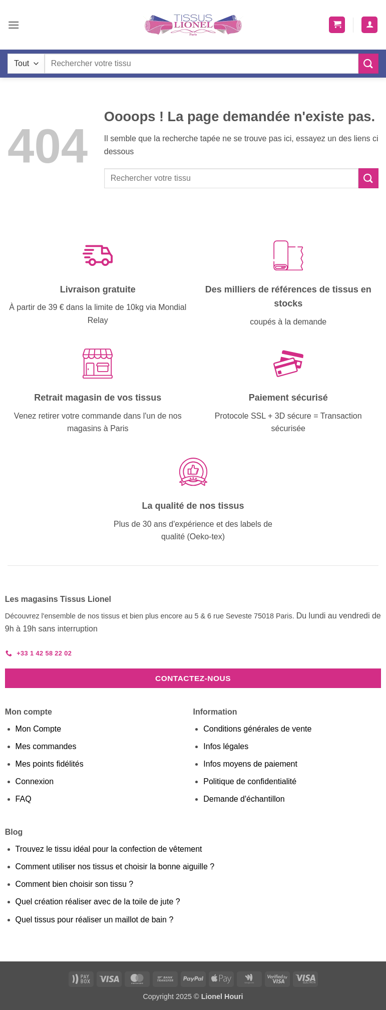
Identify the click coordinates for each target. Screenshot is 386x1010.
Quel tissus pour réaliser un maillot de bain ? (95, 919)
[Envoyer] (368, 63)
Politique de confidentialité (249, 781)
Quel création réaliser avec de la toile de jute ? (98, 901)
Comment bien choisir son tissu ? (75, 884)
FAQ (24, 799)
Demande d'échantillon (243, 799)
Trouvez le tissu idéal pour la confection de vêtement (109, 849)
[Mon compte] (369, 25)
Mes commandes (46, 746)
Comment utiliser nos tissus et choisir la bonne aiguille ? (115, 866)
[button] (14, 25)
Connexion (35, 781)
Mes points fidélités (50, 764)
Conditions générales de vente (257, 729)
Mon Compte (39, 729)
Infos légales (225, 746)
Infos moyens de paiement (250, 764)
